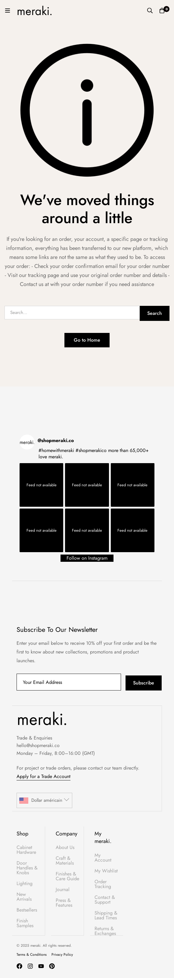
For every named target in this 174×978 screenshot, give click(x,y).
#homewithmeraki (56, 450)
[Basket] (162, 11)
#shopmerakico (91, 450)
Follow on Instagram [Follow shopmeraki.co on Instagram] (87, 558)
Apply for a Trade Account (43, 776)
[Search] (150, 11)
